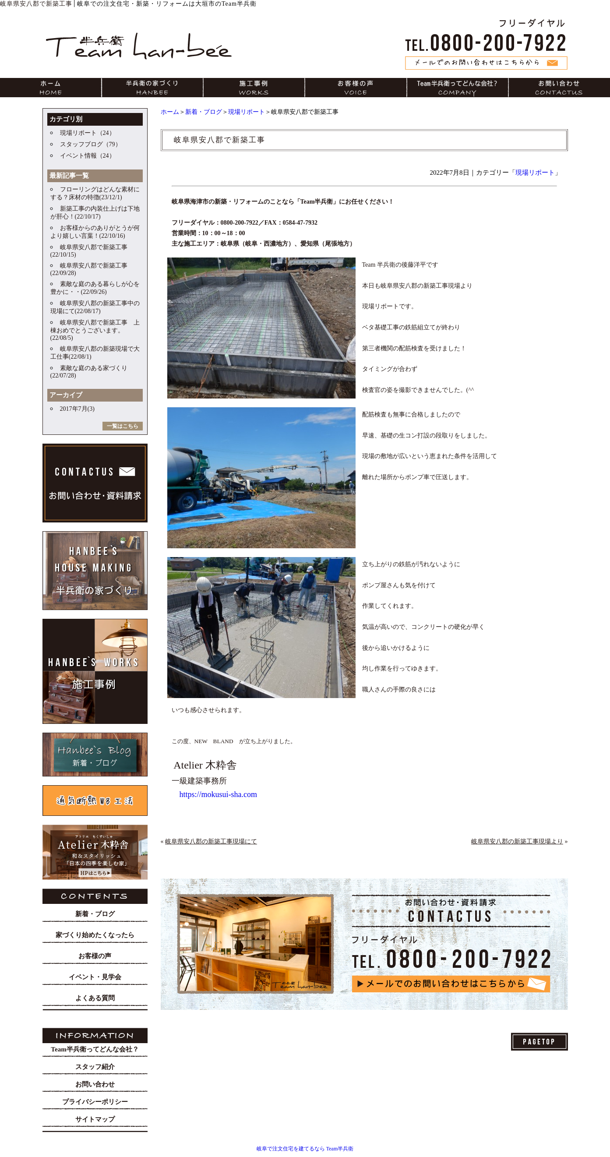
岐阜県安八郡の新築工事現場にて (211, 841)
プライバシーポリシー (95, 1101)
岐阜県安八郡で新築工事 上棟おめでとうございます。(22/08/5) (95, 330)
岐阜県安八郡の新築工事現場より (517, 841)
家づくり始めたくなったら (95, 934)
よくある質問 (95, 998)
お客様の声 (94, 955)
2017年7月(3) (77, 409)
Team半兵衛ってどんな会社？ (94, 1049)
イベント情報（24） (87, 155)
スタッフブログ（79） (90, 144)
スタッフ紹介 (95, 1066)
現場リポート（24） (87, 133)
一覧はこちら (122, 426)
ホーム (170, 112)
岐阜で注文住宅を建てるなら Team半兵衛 (305, 1149)
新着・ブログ (203, 112)
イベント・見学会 (95, 977)
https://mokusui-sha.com (218, 794)
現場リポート (246, 112)
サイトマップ (95, 1119)
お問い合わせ (95, 1084)
